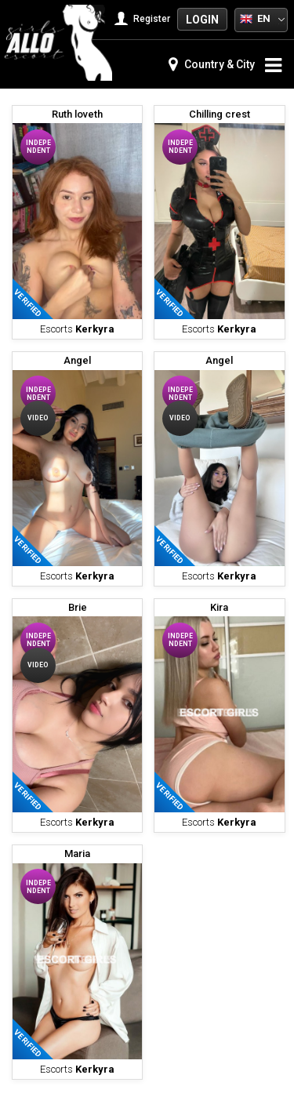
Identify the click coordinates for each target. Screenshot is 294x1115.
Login (202, 19)
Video (38, 418)
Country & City (212, 64)
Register (144, 19)
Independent (38, 146)
